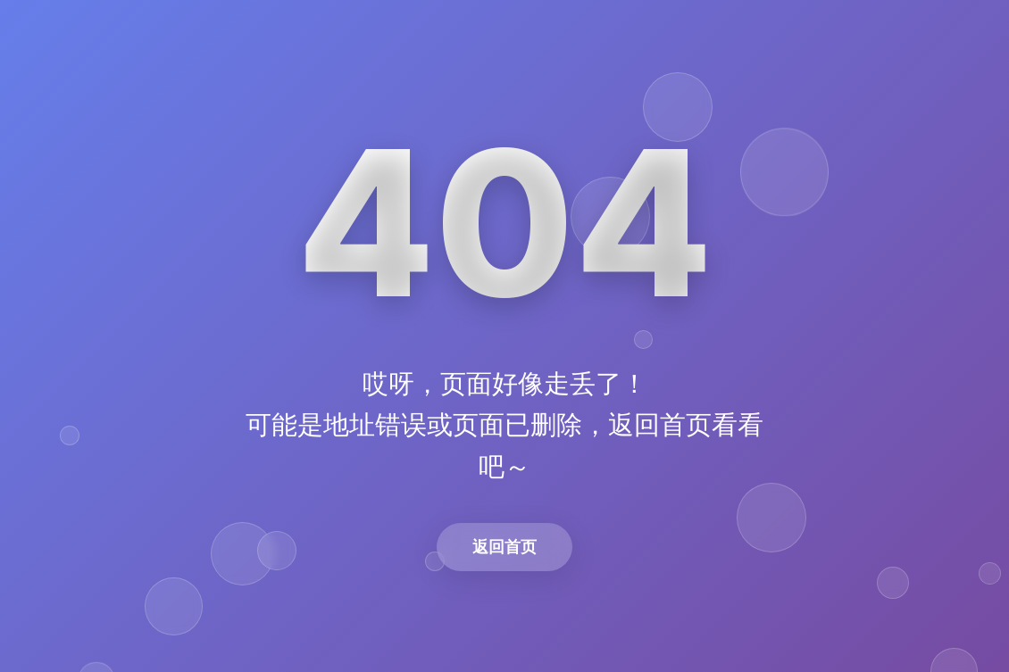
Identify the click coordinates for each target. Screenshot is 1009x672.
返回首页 (504, 546)
